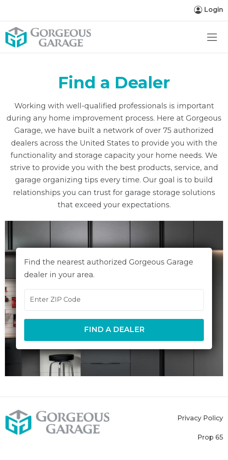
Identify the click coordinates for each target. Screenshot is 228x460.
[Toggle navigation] (212, 37)
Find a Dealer (114, 329)
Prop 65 (210, 437)
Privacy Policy (200, 418)
